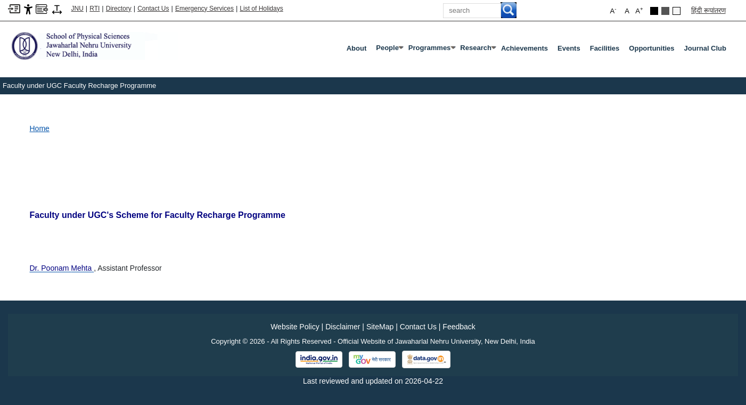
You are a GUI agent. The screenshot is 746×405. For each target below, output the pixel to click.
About (357, 48)
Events (569, 48)
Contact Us (153, 8)
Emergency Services (204, 8)
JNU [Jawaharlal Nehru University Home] (77, 8)
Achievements (524, 48)
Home (40, 128)
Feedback (458, 326)
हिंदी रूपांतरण (708, 10)
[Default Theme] (677, 11)
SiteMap (380, 326)
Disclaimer (342, 326)
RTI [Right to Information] (94, 8)
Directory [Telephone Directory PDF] (119, 8)
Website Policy (294, 326)
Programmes (431, 50)
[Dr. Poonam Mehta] (62, 268)
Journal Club (705, 48)
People (389, 50)
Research (478, 50)
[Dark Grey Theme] (665, 11)
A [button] (639, 10)
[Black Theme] (654, 11)
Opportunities (651, 48)
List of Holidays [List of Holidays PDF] (261, 8)
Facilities (605, 48)
